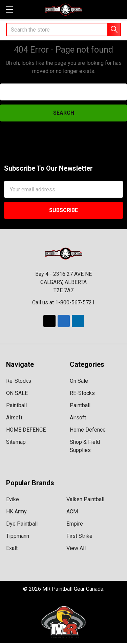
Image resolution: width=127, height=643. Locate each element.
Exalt (12, 548)
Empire (74, 524)
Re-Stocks (18, 381)
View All (76, 548)
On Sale (79, 381)
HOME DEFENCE (26, 430)
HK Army (16, 511)
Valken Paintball (85, 499)
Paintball (16, 405)
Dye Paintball (22, 524)
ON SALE (17, 393)
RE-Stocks (82, 393)
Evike (12, 499)
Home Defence (88, 430)
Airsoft (14, 417)
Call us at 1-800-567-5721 (63, 302)
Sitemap (16, 442)
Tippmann (17, 536)
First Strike (79, 536)
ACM (72, 511)
